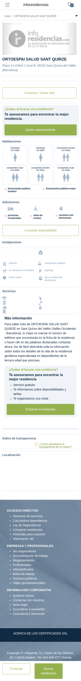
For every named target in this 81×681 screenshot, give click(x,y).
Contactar (16, 668)
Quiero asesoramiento (41, 129)
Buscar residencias (48, 671)
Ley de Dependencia (27, 525)
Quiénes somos (23, 595)
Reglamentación (24, 560)
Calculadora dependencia (30, 520)
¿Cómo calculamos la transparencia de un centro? (55, 445)
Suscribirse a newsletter (29, 609)
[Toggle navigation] (7, 4)
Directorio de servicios (28, 516)
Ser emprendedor (25, 551)
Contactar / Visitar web (39, 93)
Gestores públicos (25, 578)
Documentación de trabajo (30, 556)
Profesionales (22, 565)
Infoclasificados (23, 569)
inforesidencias (36, 5)
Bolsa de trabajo (24, 574)
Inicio (8, 16)
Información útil (23, 538)
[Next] (70, 39)
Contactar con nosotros (28, 600)
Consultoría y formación (29, 613)
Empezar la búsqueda (40, 409)
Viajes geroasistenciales (29, 583)
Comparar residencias (28, 529)
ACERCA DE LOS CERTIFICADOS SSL (40, 633)
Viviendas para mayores (29, 534)
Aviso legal (20, 604)
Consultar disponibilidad (40, 230)
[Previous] (8, 39)
